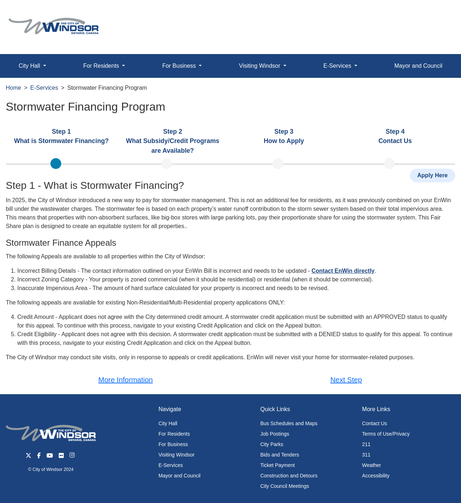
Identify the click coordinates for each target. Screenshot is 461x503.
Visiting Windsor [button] (260, 66)
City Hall (167, 423)
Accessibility (375, 475)
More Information (125, 380)
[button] (439, 13)
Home (13, 88)
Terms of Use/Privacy (385, 434)
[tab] (61, 141)
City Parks (271, 444)
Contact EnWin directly (343, 271)
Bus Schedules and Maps (289, 423)
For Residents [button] (102, 66)
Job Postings (274, 434)
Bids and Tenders (279, 455)
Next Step (346, 380)
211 (366, 444)
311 (366, 455)
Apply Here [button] (432, 175)
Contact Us (374, 423)
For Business (173, 444)
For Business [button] (179, 66)
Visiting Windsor (176, 455)
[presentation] (61, 141)
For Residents (174, 434)
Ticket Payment (277, 465)
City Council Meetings (284, 486)
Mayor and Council (179, 475)
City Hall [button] (30, 66)
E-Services (44, 88)
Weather (371, 465)
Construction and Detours (289, 475)
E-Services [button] (338, 66)
